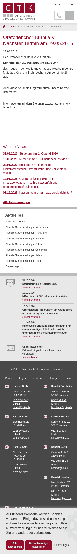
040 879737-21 (59, 491)
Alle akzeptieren (15, 545)
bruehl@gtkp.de (21, 407)
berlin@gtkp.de (59, 468)
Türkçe (68, 378)
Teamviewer (58, 369)
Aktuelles (14, 215)
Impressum (43, 369)
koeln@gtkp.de (21, 471)
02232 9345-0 (20, 400)
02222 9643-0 (58, 400)
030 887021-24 (59, 460)
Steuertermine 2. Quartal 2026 (30, 153)
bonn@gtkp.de (21, 437)
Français (55, 378)
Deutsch (9, 378)
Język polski (38, 378)
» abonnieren (29, 357)
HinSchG (15, 369)
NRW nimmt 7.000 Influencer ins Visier (36, 159)
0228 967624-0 (21, 430)
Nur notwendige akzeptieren (38, 545)
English (23, 378)
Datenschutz (28, 369)
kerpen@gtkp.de (60, 437)
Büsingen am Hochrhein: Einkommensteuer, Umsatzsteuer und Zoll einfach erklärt (35, 169)
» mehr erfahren (31, 287)
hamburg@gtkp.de (61, 498)
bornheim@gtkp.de (61, 407)
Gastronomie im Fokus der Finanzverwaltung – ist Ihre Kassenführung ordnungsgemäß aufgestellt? (30, 182)
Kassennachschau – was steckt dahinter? (37, 192)
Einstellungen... (62, 545)
